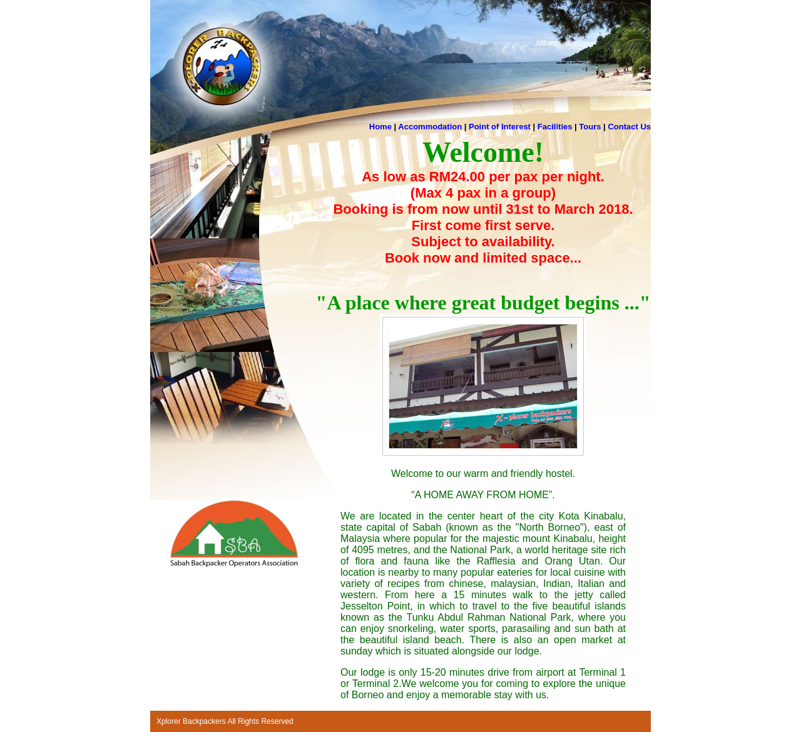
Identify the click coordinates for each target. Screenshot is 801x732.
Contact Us (629, 126)
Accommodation (430, 126)
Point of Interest (500, 126)
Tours (590, 126)
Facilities (555, 126)
